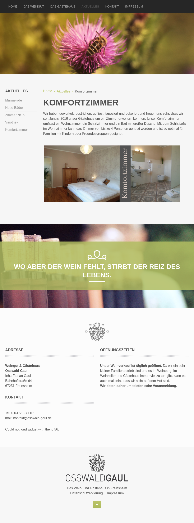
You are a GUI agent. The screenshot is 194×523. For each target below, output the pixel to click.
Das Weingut (33, 6)
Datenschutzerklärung (86, 493)
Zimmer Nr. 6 (14, 115)
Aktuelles (90, 6)
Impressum (134, 6)
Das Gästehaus (62, 6)
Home (12, 6)
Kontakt (112, 6)
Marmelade (13, 100)
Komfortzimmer (16, 129)
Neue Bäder (14, 107)
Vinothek (11, 122)
